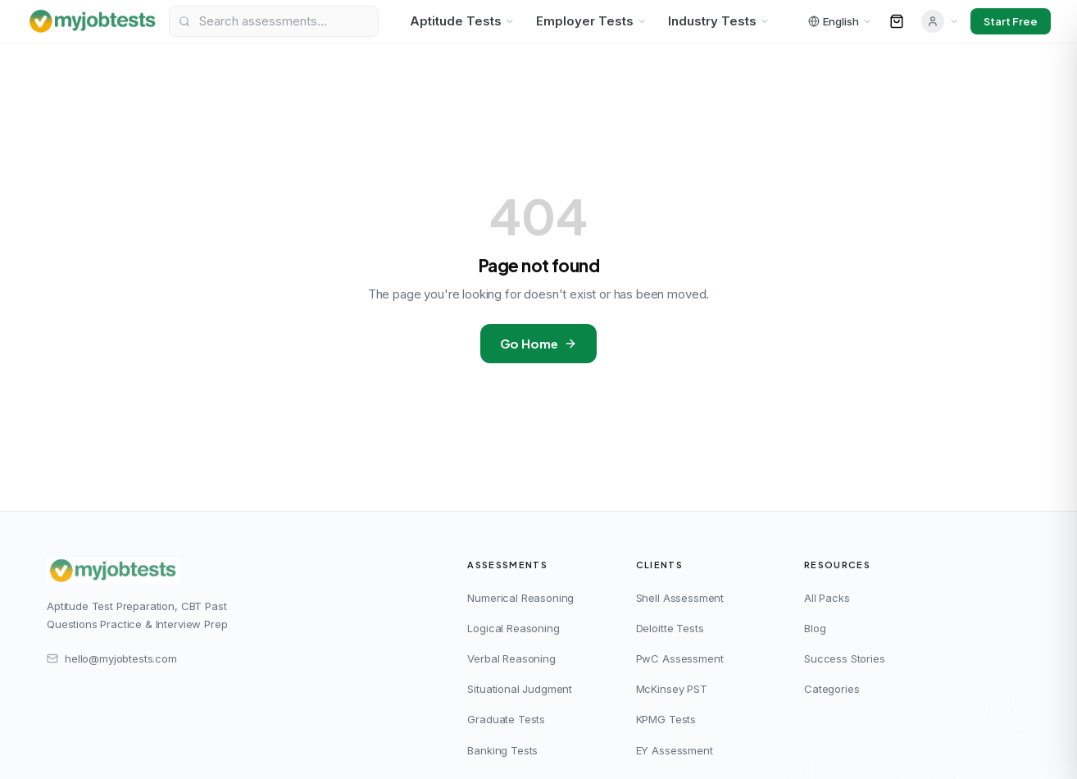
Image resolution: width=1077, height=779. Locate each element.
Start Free (1011, 21)
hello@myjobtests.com (112, 658)
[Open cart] (896, 21)
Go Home (539, 343)
